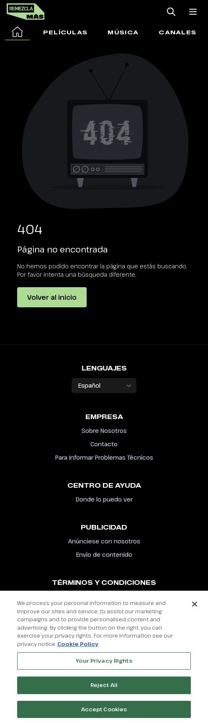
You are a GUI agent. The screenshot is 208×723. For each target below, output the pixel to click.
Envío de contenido (104, 554)
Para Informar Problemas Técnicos (104, 457)
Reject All (104, 687)
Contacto (104, 444)
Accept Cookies (104, 711)
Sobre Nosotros (104, 431)
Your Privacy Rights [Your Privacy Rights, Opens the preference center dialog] (104, 663)
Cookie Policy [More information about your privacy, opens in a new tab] (77, 646)
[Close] (194, 606)
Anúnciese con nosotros (104, 541)
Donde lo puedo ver (104, 499)
